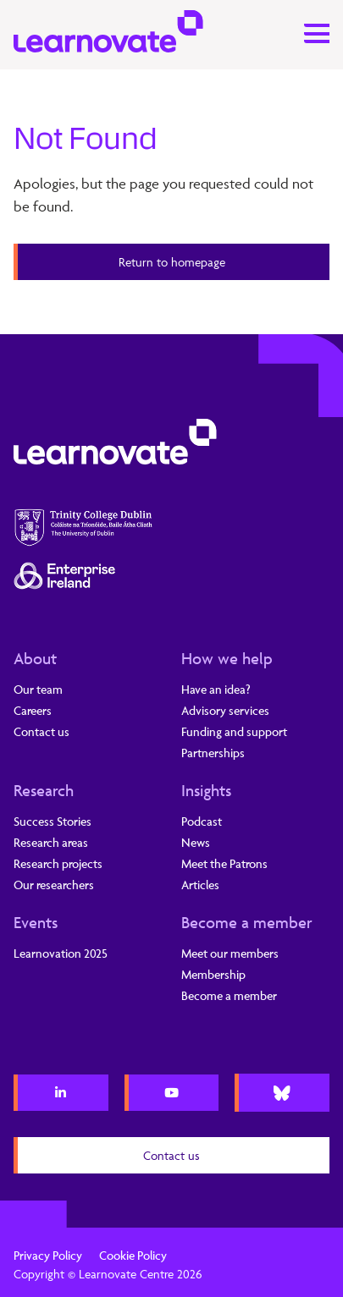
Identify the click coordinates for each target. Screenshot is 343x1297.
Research (44, 790)
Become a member (247, 922)
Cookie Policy (133, 1255)
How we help (227, 658)
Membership (213, 974)
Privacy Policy (48, 1255)
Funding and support (234, 731)
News (195, 842)
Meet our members (230, 953)
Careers (33, 710)
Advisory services (225, 710)
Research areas (51, 842)
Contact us (41, 731)
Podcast (201, 821)
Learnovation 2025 (61, 953)
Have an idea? (216, 689)
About (35, 658)
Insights (206, 790)
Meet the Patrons (224, 863)
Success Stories (52, 821)
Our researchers (54, 884)
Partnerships (213, 752)
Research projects (58, 863)
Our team (38, 689)
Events (36, 922)
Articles (200, 884)
